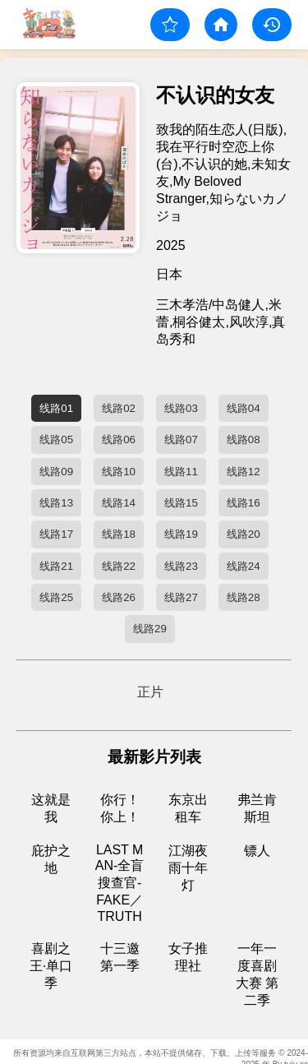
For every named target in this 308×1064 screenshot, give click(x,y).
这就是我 (51, 808)
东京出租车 (188, 808)
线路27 (181, 597)
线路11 (181, 471)
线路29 (150, 628)
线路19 (181, 534)
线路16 (243, 503)
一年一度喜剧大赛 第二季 (257, 974)
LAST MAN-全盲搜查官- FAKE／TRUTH (120, 883)
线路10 (119, 471)
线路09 (56, 471)
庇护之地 (51, 859)
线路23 (181, 566)
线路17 (56, 534)
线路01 (56, 408)
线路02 (119, 408)
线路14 (119, 503)
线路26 (119, 597)
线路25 (56, 597)
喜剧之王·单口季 (51, 965)
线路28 (243, 597)
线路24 (243, 566)
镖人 (257, 851)
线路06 (119, 439)
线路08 (243, 439)
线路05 (56, 439)
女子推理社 (188, 957)
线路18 (119, 534)
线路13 (56, 503)
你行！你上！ (120, 808)
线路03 (181, 408)
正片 (150, 692)
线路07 (181, 439)
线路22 (119, 566)
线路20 (243, 534)
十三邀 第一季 (120, 957)
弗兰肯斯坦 (257, 808)
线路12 (243, 471)
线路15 (181, 503)
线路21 (56, 566)
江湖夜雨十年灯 (188, 868)
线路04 (243, 408)
